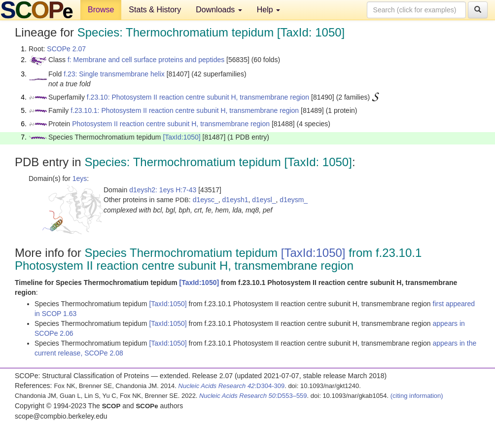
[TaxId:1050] (181, 137)
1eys (79, 178)
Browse (101, 9)
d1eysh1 (235, 200)
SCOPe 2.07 (66, 49)
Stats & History (155, 9)
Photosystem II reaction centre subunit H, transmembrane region (171, 124)
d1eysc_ (205, 200)
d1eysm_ (294, 200)
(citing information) (416, 395)
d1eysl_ (264, 200)
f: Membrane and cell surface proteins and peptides (146, 60)
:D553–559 (253, 395)
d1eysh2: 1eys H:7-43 (162, 190)
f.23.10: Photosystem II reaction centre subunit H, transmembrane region (198, 97)
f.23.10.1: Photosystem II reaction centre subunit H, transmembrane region (185, 110)
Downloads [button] (219, 9)
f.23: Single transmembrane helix (114, 74)
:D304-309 (231, 386)
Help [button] (268, 9)
